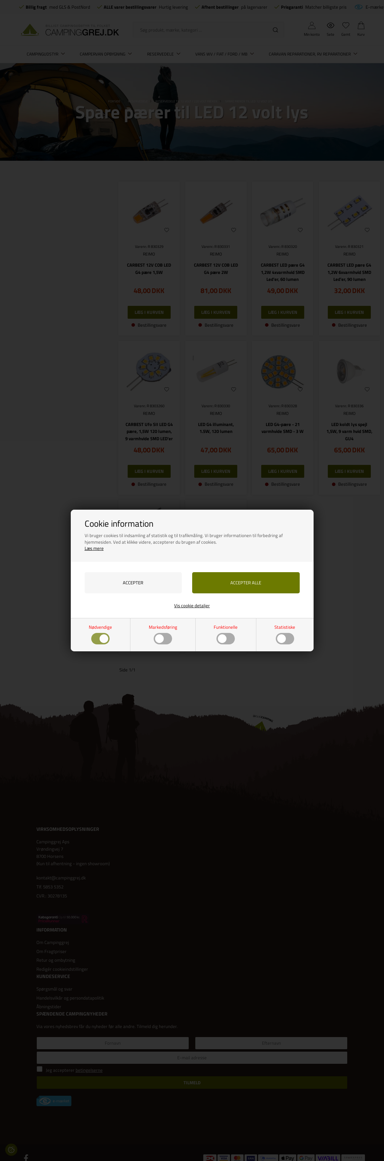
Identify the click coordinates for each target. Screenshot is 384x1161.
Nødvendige (100, 634)
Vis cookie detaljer (192, 605)
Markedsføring (163, 634)
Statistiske (284, 634)
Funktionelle (226, 634)
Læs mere (94, 548)
